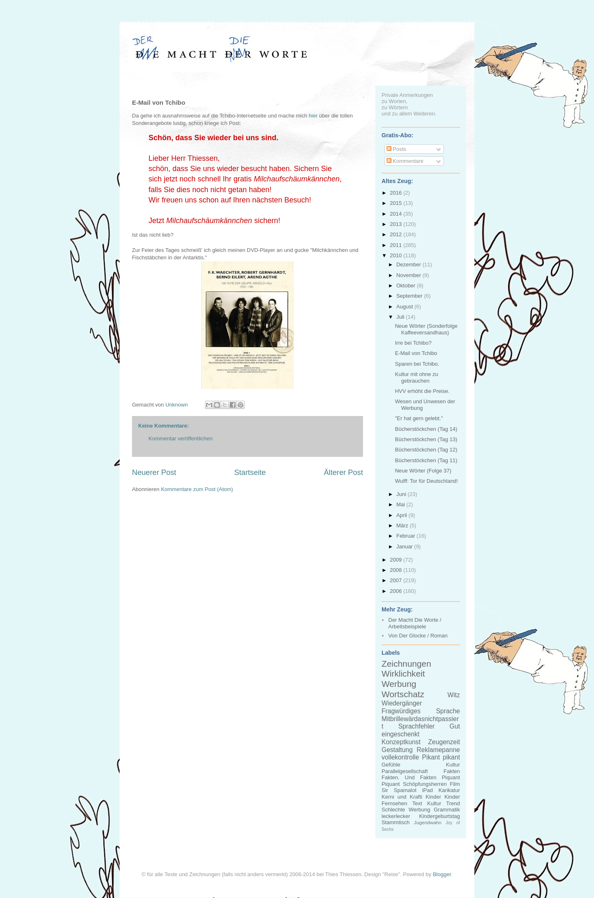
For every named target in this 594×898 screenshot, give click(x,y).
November (409, 275)
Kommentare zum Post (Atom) (197, 489)
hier (313, 116)
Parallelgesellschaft (405, 771)
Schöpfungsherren (425, 784)
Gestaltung (397, 749)
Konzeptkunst (401, 741)
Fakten (451, 771)
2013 (396, 224)
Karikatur (449, 790)
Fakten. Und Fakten (409, 777)
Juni (402, 494)
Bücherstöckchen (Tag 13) (426, 439)
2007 (396, 580)
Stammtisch (396, 822)
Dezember (409, 264)
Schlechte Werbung (406, 809)
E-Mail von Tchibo (416, 353)
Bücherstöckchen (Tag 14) (426, 429)
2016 (396, 193)
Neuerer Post (154, 472)
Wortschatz (403, 694)
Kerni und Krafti (402, 797)
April (402, 515)
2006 (396, 591)
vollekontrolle (400, 757)
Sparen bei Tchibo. (417, 364)
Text (417, 803)
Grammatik (447, 809)
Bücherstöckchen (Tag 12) (426, 450)
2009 (396, 560)
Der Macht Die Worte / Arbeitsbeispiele (414, 623)
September (410, 296)
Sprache (448, 711)
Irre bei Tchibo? (413, 343)
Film (455, 784)
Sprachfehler (416, 726)
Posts (396, 149)
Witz (454, 694)
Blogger (442, 874)
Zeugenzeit (444, 741)
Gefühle (391, 765)
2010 (396, 255)
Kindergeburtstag (439, 816)
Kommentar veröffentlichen (180, 438)
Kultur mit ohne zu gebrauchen (416, 377)
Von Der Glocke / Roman (418, 635)
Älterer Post (343, 472)
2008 (396, 570)
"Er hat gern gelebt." (419, 418)
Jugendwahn (427, 822)
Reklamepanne (438, 749)
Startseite (250, 472)
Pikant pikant (441, 757)
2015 (396, 203)
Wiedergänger (402, 703)
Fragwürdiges (401, 711)
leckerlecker (396, 816)
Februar (406, 536)
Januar (405, 546)
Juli (401, 317)
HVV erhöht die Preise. (422, 391)
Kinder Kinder (443, 797)
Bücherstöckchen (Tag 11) (426, 460)
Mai (401, 504)
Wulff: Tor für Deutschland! (426, 481)
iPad (427, 790)
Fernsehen (394, 803)
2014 (396, 214)
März (403, 525)
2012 (396, 234)
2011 (396, 245)
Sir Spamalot (399, 790)
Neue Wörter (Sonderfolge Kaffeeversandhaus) (426, 329)
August (405, 306)
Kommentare (405, 161)
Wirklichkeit (403, 673)
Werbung (399, 684)
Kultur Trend (443, 803)
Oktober (406, 285)
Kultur (453, 765)
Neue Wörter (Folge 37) (423, 471)
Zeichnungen (406, 663)
